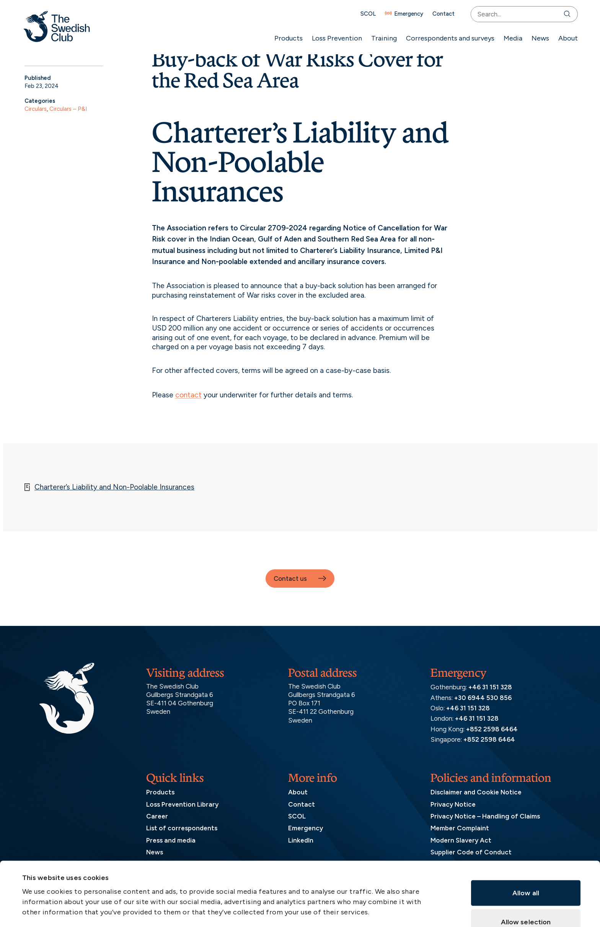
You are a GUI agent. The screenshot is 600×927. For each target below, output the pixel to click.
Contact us (290, 578)
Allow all (525, 836)
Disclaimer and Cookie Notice (476, 792)
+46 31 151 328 (490, 687)
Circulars (35, 108)
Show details (368, 882)
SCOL (365, 14)
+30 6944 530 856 (483, 698)
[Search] (566, 14)
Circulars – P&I (68, 108)
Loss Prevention (335, 38)
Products (286, 38)
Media (510, 38)
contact (188, 395)
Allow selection (526, 865)
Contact (441, 14)
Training (382, 38)
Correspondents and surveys (448, 38)
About (566, 38)
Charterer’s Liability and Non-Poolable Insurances (114, 487)
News (538, 38)
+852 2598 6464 (492, 729)
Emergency (406, 14)
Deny (525, 894)
